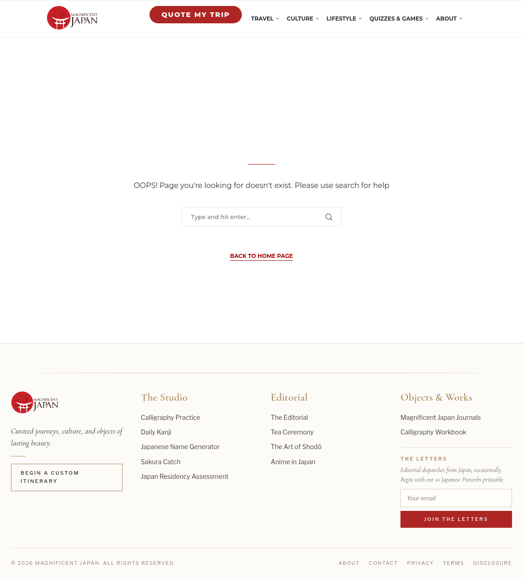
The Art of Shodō (296, 446)
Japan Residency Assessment (185, 476)
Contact (383, 563)
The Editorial (289, 417)
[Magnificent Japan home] (34, 403)
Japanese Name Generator (180, 446)
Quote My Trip (195, 14)
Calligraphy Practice (170, 417)
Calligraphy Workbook (433, 432)
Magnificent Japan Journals (440, 417)
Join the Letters (456, 519)
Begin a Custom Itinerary (50, 477)
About (446, 18)
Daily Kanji (156, 432)
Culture (300, 18)
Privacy (420, 563)
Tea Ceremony (292, 432)
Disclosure (492, 563)
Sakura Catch (161, 462)
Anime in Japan (293, 462)
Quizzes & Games (395, 18)
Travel (262, 18)
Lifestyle (341, 18)
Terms (453, 563)
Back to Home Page (261, 255)
